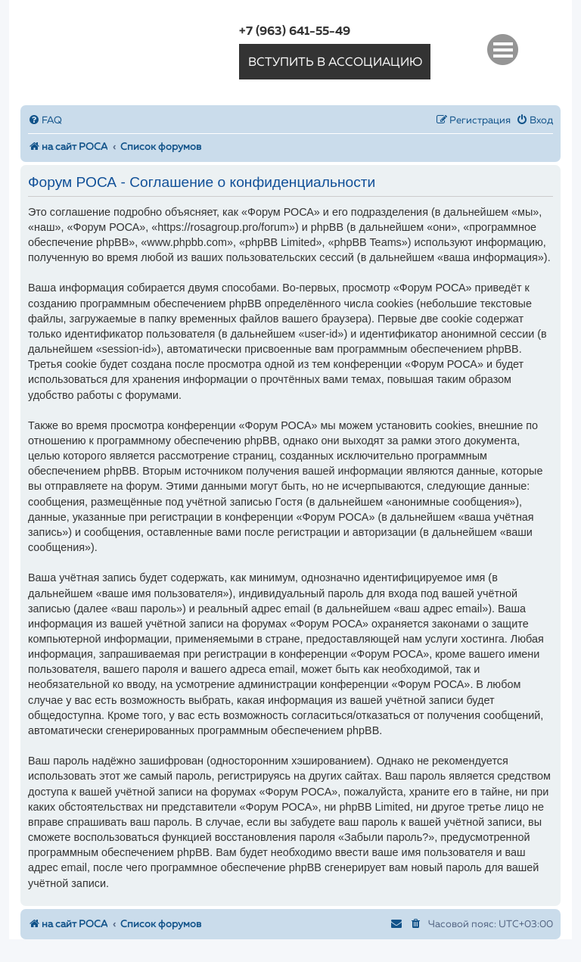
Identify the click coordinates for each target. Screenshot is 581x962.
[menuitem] (45, 121)
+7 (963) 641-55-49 (294, 32)
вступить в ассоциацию (335, 63)
